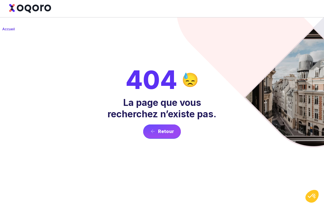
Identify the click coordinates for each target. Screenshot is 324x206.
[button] (312, 196)
